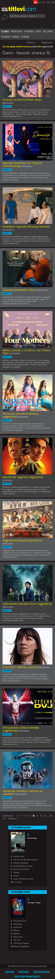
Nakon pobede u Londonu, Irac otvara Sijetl (26, 352)
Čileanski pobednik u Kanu (19, 290)
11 (37, 815)
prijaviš (34, 46)
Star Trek (17, 940)
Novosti (7, 106)
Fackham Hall (18, 856)
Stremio (29, 31)
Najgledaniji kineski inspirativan (22, 540)
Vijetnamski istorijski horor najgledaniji (27, 604)
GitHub (10, 972)
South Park (17, 927)
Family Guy (17, 924)
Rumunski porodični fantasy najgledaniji (21, 415)
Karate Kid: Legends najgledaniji (23, 477)
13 (45, 815)
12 (41, 815)
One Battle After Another (23, 866)
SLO (48, 2)
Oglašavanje (41, 972)
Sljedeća (12, 818)
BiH (35, 2)
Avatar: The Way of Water (23, 879)
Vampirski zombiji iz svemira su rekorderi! (23, 792)
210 (50, 815)
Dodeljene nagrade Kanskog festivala (26, 226)
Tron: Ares (17, 882)
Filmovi (5, 36)
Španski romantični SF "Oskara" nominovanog (22, 164)
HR (39, 2)
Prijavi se (31, 42)
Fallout (16, 930)
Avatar (15, 876)
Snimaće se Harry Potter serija (22, 100)
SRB (52, 2)
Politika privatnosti (27, 976)
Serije (15, 36)
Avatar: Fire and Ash (21, 869)
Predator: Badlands (20, 863)
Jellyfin (48, 31)
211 (4, 818)
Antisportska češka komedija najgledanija (21, 729)
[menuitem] (5, 31)
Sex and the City (19, 921)
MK (43, 2)
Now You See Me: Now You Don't (25, 860)
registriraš (46, 46)
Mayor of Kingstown (21, 946)
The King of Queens (21, 943)
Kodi (38, 31)
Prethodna (8, 815)
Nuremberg (32, 838)
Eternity (16, 872)
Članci (5, 31)
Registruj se (47, 42)
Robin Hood (18, 937)
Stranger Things (34, 903)
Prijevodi (16, 31)
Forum (25, 36)
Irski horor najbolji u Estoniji (20, 667)
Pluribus (16, 934)
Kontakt (23, 972)
